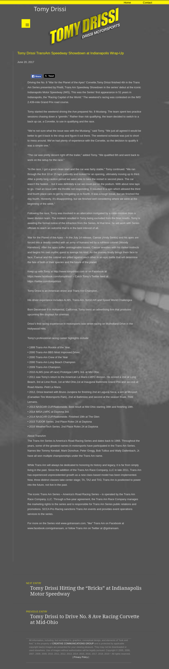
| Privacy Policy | (80, 657)
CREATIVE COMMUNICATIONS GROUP (73, 643)
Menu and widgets (26, 23)
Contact (147, 2)
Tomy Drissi (50, 9)
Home (127, 2)
